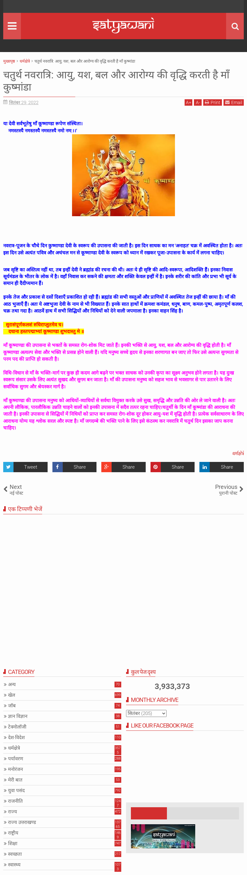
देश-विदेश (16, 737)
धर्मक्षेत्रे (238, 453)
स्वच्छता (15, 854)
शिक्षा (12, 843)
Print (212, 102)
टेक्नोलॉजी (17, 727)
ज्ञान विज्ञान (17, 716)
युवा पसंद (16, 790)
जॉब (12, 706)
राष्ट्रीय (13, 833)
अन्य (12, 684)
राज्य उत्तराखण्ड (22, 822)
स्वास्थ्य (14, 865)
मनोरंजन (15, 769)
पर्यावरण (15, 759)
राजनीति (15, 801)
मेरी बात (15, 780)
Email (233, 102)
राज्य (12, 812)
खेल (11, 695)
